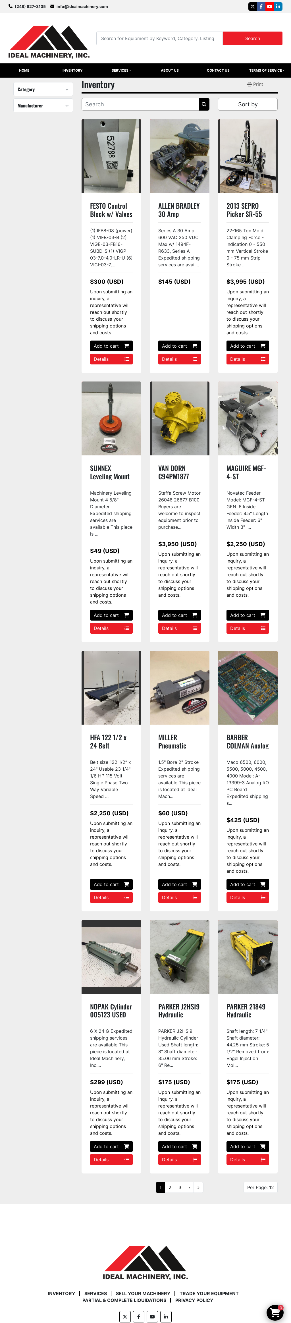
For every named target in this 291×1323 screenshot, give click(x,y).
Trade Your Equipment (209, 1293)
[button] (121, 70)
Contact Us (218, 70)
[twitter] (252, 6)
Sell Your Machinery (143, 1293)
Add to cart (111, 346)
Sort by (248, 104)
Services (120, 70)
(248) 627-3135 (30, 6)
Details (111, 359)
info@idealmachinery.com (82, 6)
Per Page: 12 (260, 1187)
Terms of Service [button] (265, 70)
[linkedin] (278, 6)
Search (252, 38)
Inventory (73, 70)
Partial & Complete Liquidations (124, 1300)
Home (24, 70)
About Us (170, 70)
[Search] (159, 38)
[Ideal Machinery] (145, 1259)
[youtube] (269, 6)
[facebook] (261, 6)
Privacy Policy (194, 1300)
